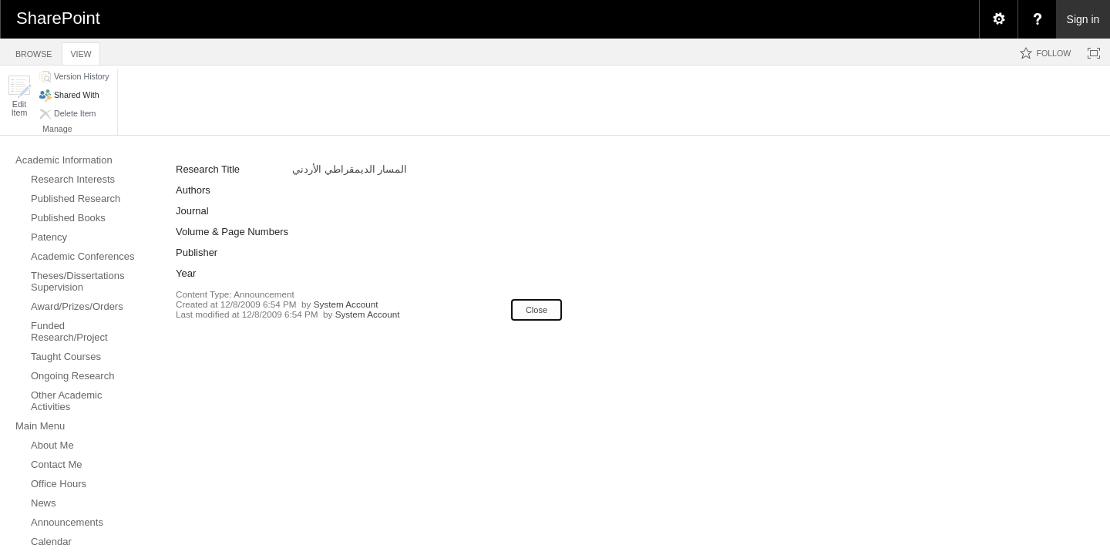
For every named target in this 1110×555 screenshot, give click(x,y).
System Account (346, 304)
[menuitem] (998, 19)
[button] (19, 96)
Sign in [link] (1083, 19)
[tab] (33, 51)
